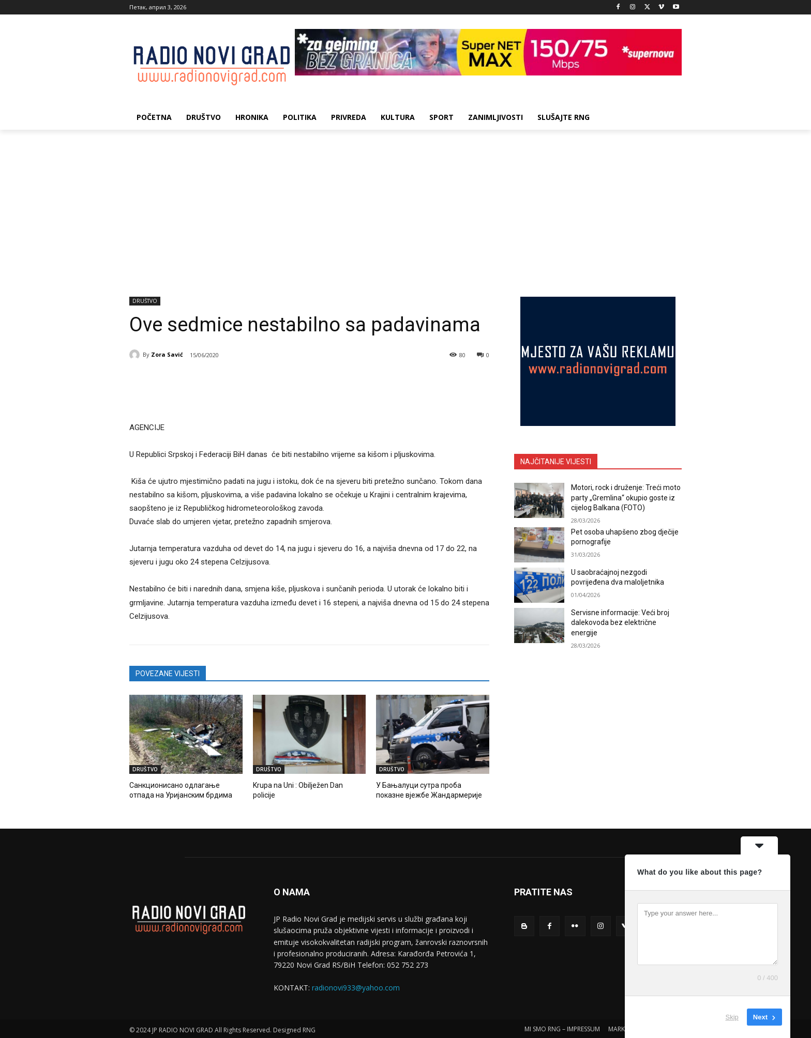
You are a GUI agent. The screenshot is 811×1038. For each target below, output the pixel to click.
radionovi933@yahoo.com (356, 986)
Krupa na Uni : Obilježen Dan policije (306, 785)
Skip (732, 1017)
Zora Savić (167, 354)
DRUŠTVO (144, 301)
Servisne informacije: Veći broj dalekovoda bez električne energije (620, 622)
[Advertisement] (405, 207)
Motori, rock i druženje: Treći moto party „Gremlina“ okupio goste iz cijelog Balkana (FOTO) (626, 497)
